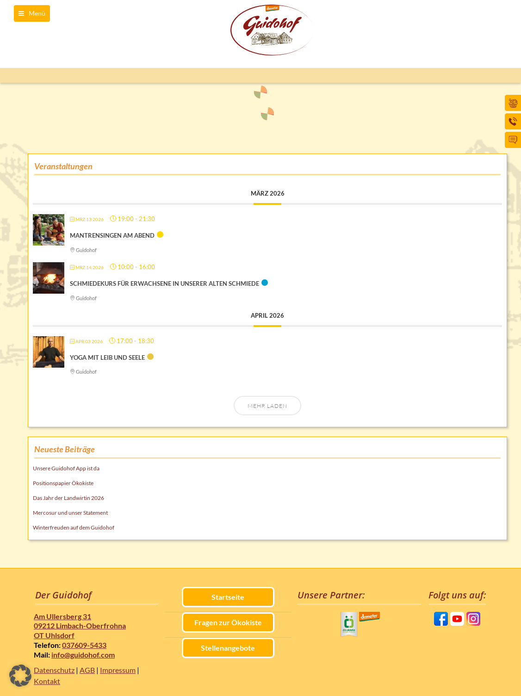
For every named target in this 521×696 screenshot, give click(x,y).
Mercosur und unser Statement (70, 512)
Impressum (118, 669)
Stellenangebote (228, 647)
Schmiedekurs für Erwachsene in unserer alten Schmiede (164, 283)
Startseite (227, 596)
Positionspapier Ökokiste (63, 483)
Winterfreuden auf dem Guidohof (73, 527)
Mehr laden (267, 405)
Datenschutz (54, 669)
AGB (87, 669)
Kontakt (47, 681)
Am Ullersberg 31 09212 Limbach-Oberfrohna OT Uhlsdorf (80, 626)
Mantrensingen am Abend (112, 235)
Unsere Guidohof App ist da (66, 468)
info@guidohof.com (83, 654)
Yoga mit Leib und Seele (107, 357)
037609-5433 (84, 645)
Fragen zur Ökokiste (228, 622)
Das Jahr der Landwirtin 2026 (68, 497)
